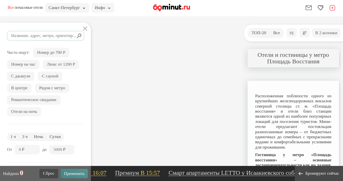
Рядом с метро (52, 87)
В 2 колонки (326, 32)
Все (276, 32)
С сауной (50, 76)
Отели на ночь (24, 111)
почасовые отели (25, 7)
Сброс (49, 173)
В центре (19, 87)
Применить (74, 173)
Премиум (142, 172)
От (9, 149)
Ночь (38, 136)
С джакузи (20, 76)
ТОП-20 (259, 32)
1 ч (13, 136)
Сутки (55, 136)
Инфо (102, 7)
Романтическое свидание (34, 99)
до (44, 149)
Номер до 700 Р (51, 52)
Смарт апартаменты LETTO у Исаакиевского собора (251, 172)
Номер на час (23, 64)
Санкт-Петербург (66, 7)
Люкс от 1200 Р (61, 64)
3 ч (25, 136)
